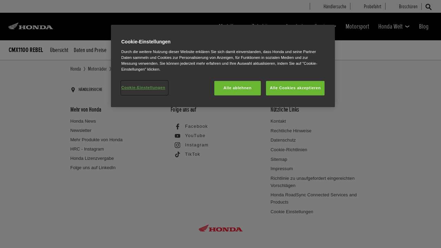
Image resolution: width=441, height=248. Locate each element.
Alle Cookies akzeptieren (295, 88)
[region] (223, 66)
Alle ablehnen (238, 88)
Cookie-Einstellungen (143, 87)
